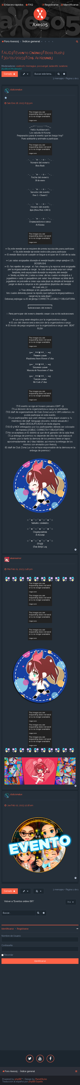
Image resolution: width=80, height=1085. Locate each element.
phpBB (18, 1079)
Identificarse (8, 929)
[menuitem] (29, 5)
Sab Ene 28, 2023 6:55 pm (19, 103)
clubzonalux (16, 89)
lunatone (63, 66)
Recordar (8, 955)
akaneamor (15, 558)
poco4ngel (42, 66)
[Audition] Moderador (12, 69)
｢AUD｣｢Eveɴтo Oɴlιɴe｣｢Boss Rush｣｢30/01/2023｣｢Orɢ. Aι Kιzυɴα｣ (33, 55)
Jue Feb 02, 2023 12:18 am (19, 805)
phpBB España (36, 1081)
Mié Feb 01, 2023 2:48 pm (19, 569)
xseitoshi (20, 66)
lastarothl (53, 66)
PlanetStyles (41, 1079)
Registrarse (23, 929)
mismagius (31, 66)
